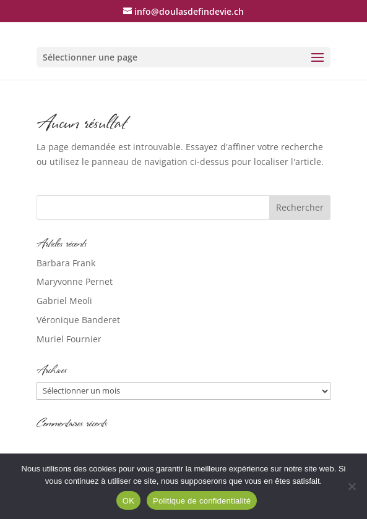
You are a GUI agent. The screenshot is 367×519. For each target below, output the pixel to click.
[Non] (351, 486)
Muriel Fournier (69, 339)
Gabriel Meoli (64, 300)
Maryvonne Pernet (75, 281)
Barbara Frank (66, 263)
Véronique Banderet (78, 320)
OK (128, 500)
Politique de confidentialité (202, 500)
